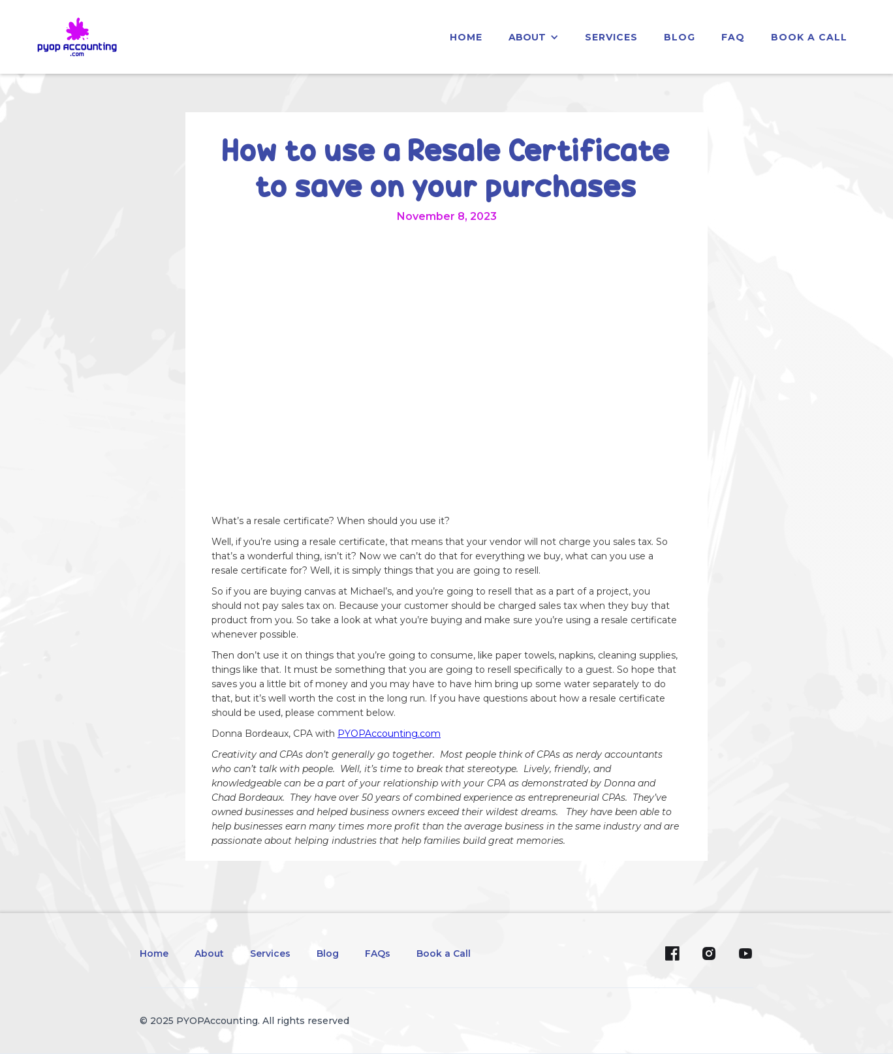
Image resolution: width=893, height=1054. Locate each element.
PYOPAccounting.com (389, 733)
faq (733, 37)
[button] (533, 37)
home (466, 37)
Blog (328, 953)
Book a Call (809, 37)
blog (679, 37)
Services (270, 953)
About (209, 953)
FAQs (377, 953)
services (611, 37)
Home (154, 953)
